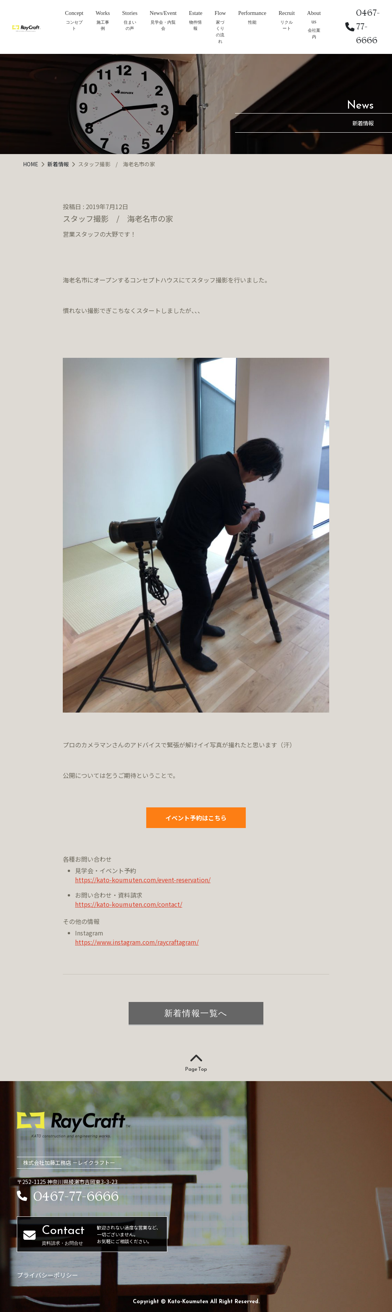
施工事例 (102, 25)
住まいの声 (130, 25)
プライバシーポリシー (47, 1275)
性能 (252, 22)
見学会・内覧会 (163, 25)
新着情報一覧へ (196, 1013)
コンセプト (74, 25)
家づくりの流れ (220, 32)
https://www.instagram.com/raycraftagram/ (137, 942)
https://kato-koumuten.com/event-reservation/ (143, 879)
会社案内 (314, 33)
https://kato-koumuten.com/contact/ (128, 904)
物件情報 (195, 25)
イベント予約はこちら (196, 817)
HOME (31, 164)
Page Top (196, 1063)
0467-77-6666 (362, 26)
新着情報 (58, 164)
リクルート (286, 25)
